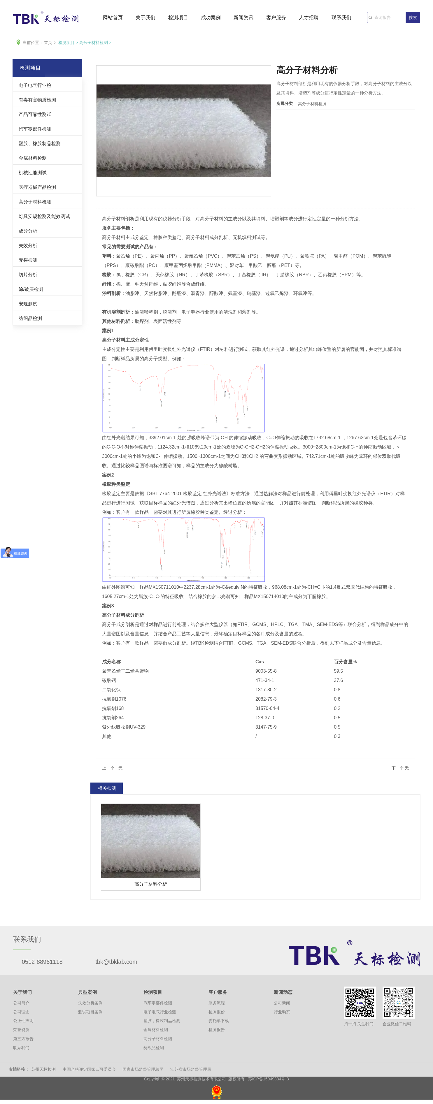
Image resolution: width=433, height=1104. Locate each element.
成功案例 (211, 18)
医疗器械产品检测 (37, 187)
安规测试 (28, 303)
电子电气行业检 (35, 85)
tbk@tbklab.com (116, 962)
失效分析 (28, 245)
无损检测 (28, 260)
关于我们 (145, 18)
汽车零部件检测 (35, 128)
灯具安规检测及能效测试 (44, 216)
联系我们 (341, 18)
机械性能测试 (33, 172)
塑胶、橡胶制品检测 (40, 143)
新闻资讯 (243, 18)
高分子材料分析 (150, 884)
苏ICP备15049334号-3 (268, 1079)
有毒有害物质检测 (37, 99)
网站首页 (113, 18)
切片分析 (28, 274)
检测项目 (178, 18)
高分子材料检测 (93, 42)
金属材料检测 (33, 158)
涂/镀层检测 (31, 289)
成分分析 (28, 230)
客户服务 (276, 18)
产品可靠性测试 (35, 114)
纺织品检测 (30, 318)
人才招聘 (309, 18)
